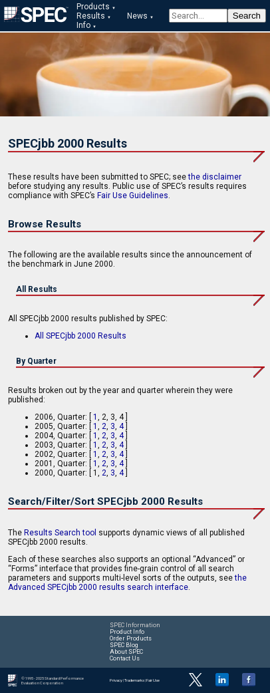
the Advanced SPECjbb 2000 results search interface (127, 582)
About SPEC (126, 651)
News (137, 16)
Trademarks (134, 680)
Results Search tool (60, 532)
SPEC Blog (124, 645)
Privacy (116, 680)
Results (90, 16)
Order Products (131, 638)
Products (93, 6)
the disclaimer (214, 177)
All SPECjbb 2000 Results (80, 336)
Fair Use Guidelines (132, 195)
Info (83, 25)
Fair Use (153, 680)
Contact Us (125, 658)
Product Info (127, 631)
